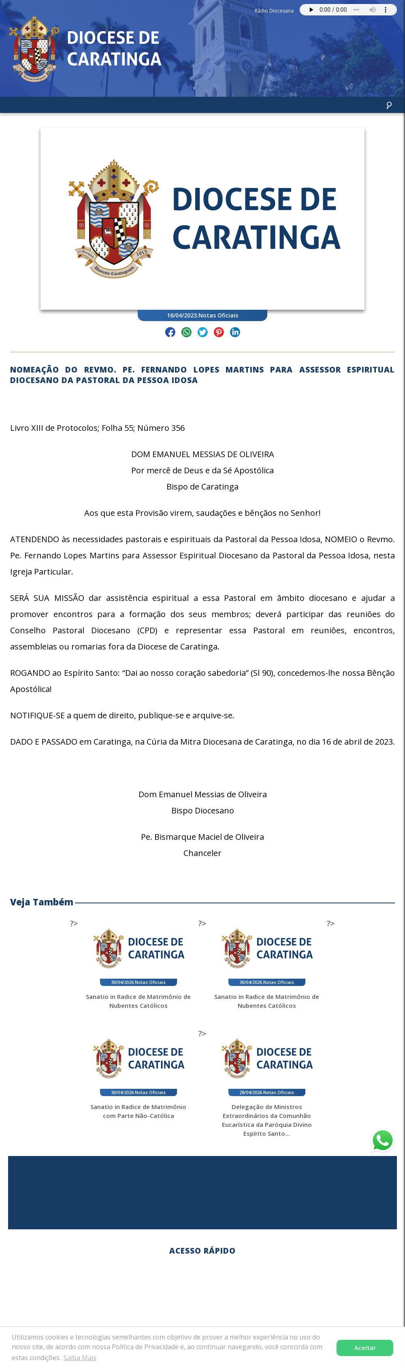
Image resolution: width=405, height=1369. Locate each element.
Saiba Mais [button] (80, 1357)
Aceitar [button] (365, 1348)
